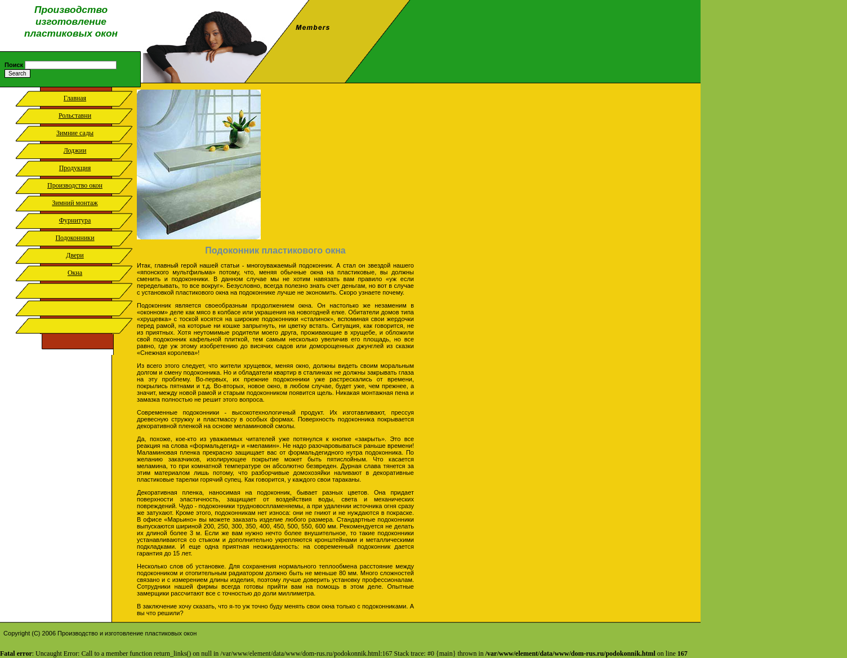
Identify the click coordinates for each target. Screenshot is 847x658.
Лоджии (75, 150)
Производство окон (74, 185)
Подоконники (74, 238)
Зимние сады (74, 133)
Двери (75, 255)
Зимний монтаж (74, 203)
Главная (75, 98)
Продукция (75, 168)
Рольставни (75, 115)
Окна (75, 273)
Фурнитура (75, 220)
